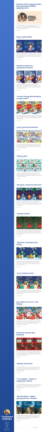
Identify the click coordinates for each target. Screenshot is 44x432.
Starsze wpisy (35, 427)
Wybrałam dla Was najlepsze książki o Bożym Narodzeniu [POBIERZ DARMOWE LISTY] (29, 6)
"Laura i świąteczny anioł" (25, 273)
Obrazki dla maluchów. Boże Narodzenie (25, 334)
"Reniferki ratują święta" (24, 363)
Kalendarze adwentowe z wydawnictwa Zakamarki (24, 67)
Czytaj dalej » (18, 30)
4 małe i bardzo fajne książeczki (27, 127)
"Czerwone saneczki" (23, 214)
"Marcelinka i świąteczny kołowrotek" (29, 185)
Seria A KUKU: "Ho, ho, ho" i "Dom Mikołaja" (27, 303)
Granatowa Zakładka (7, 414)
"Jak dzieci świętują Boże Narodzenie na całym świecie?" (28, 97)
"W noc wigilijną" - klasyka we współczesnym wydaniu (26, 380)
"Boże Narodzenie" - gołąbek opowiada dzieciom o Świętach (26, 397)
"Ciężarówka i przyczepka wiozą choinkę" (27, 243)
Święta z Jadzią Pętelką (24, 37)
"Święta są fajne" (22, 156)
